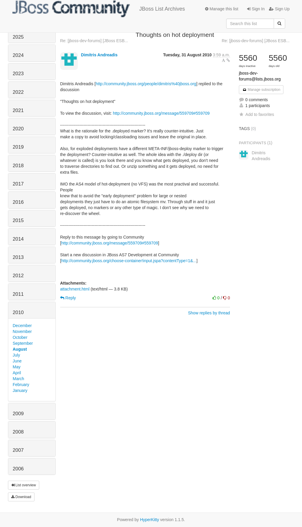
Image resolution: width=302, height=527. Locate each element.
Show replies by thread (209, 313)
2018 (18, 165)
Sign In (256, 8)
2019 (18, 147)
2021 (18, 110)
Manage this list (221, 8)
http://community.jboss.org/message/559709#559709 (161, 113)
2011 (18, 294)
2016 (18, 202)
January (20, 390)
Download (21, 497)
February (21, 384)
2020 (18, 129)
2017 (18, 184)
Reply (68, 297)
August (20, 349)
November (22, 331)
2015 (18, 220)
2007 (18, 450)
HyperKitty (149, 519)
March (18, 378)
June (17, 361)
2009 (18, 413)
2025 (18, 37)
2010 (18, 312)
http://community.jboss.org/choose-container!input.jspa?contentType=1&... (129, 260)
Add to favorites (256, 114)
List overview (23, 485)
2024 (18, 55)
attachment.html (75, 289)
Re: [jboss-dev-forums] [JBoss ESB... (94, 40)
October (20, 337)
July (16, 355)
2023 (18, 73)
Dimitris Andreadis (99, 54)
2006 (18, 469)
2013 (18, 257)
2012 (18, 275)
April (17, 372)
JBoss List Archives (98, 8)
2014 (18, 239)
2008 (18, 432)
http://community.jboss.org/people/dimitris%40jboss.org (146, 83)
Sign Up (279, 8)
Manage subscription (261, 90)
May (16, 367)
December (22, 325)
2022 (18, 92)
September (23, 343)
